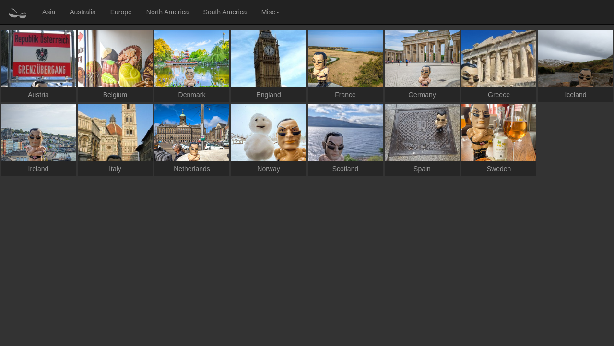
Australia (82, 12)
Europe (121, 12)
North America (167, 12)
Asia (48, 12)
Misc (270, 12)
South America (225, 12)
